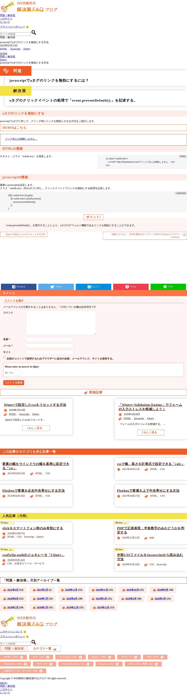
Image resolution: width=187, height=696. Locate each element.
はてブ (95, 286)
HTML (3, 48)
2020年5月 (101, 598)
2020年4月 (131, 598)
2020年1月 (42, 607)
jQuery (26, 48)
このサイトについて (11, 631)
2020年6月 (71, 598)
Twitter (58, 286)
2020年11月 (102, 589)
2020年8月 (13, 598)
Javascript (15, 48)
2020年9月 (162, 589)
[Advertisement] (93, 262)
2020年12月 (71, 589)
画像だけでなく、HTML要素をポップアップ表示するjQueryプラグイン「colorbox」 (146, 235)
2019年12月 (72, 607)
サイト (7, 352)
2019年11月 (103, 607)
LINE (170, 286)
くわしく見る (34, 428)
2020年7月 (42, 598)
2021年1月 (42, 589)
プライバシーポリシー (12, 26)
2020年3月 (160, 598)
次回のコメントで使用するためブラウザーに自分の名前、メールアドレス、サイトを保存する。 (61, 358)
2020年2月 (13, 607)
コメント (8, 312)
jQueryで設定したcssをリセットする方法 (25, 234)
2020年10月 (132, 589)
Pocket (133, 286)
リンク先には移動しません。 (21, 139)
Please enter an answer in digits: (22, 366)
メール (8, 345)
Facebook (20, 286)
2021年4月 (13, 589)
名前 (6, 339)
